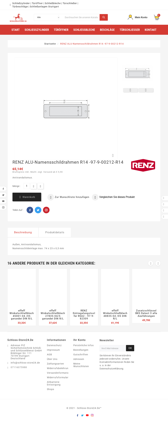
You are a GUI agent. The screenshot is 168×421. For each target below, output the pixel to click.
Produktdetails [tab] (54, 232)
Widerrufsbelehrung (58, 368)
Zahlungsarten (55, 363)
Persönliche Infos (83, 345)
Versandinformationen (60, 373)
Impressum (53, 350)
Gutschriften (80, 354)
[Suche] (81, 17)
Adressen (78, 359)
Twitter (38, 210)
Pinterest (46, 210)
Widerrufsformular (57, 377)
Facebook (30, 210)
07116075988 (19, 367)
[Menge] (27, 186)
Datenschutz (54, 345)
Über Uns (52, 359)
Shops (50, 389)
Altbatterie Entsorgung (54, 383)
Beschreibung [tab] (23, 232)
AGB (49, 354)
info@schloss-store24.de (25, 362)
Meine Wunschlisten (81, 365)
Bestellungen (80, 350)
